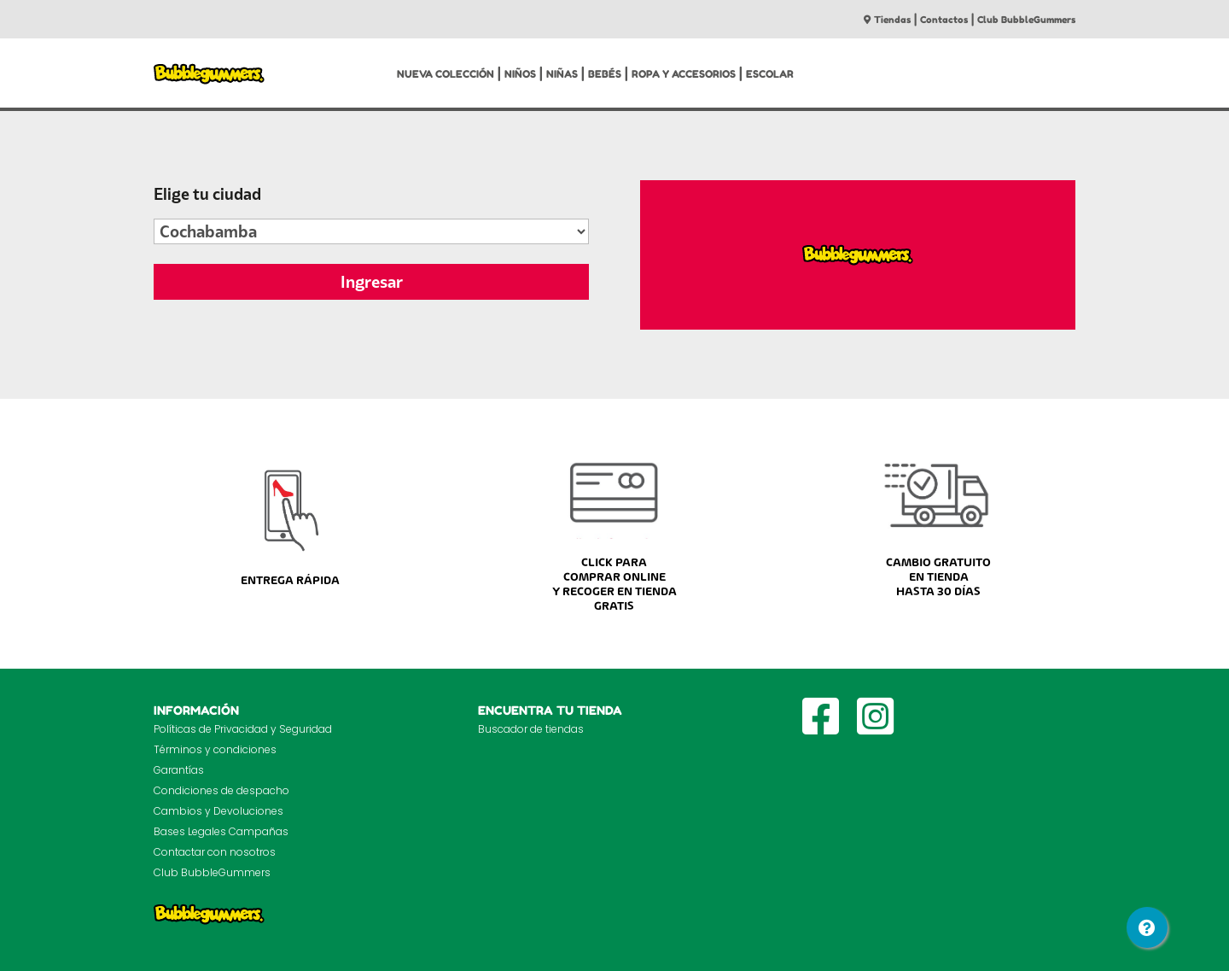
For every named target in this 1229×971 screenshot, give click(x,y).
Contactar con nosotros (215, 852)
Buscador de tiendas (531, 729)
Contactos (944, 20)
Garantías (179, 770)
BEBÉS (604, 73)
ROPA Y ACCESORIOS (684, 73)
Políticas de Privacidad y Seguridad (243, 729)
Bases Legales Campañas (221, 831)
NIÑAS (562, 73)
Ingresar (372, 281)
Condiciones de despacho (221, 790)
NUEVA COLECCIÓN (445, 73)
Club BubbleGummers (1026, 20)
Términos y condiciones (215, 749)
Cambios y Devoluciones (218, 811)
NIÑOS (520, 73)
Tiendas (887, 20)
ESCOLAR (770, 73)
